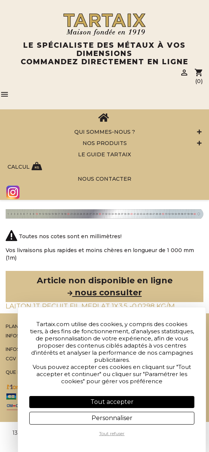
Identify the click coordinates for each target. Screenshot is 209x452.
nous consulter (105, 292)
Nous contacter (104, 178)
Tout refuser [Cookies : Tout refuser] (112, 433)
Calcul (19, 166)
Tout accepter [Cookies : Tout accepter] (112, 401)
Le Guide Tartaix (104, 154)
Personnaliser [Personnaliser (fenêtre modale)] (112, 418)
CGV (11, 358)
